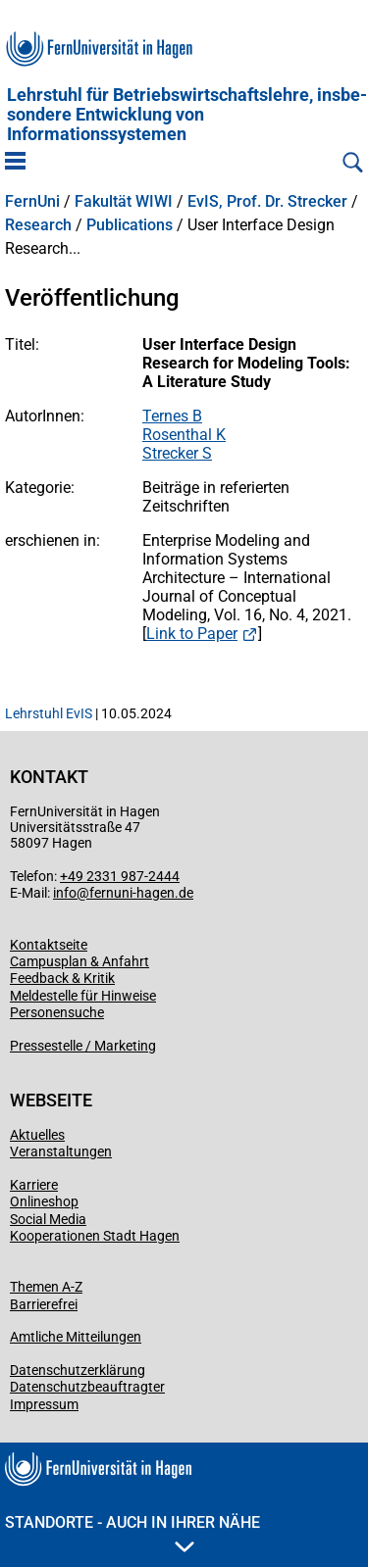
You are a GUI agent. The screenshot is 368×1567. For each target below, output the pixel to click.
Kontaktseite (48, 945)
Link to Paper (191, 633)
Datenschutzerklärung (77, 1370)
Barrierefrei (44, 1304)
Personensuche (57, 1012)
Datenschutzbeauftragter (87, 1387)
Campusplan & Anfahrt (79, 961)
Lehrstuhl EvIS (48, 713)
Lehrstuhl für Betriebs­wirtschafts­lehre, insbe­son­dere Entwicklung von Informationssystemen (187, 114)
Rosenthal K (184, 434)
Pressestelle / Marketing (83, 1045)
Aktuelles (37, 1135)
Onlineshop (44, 1201)
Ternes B (172, 416)
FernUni (32, 202)
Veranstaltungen (61, 1151)
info (65, 893)
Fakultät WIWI (124, 202)
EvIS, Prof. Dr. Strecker (267, 202)
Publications (129, 225)
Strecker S (177, 453)
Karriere (34, 1185)
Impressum (44, 1404)
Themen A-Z (46, 1287)
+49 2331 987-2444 (120, 876)
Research (38, 225)
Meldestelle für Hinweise (83, 996)
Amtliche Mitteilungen (75, 1337)
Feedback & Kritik (62, 978)
